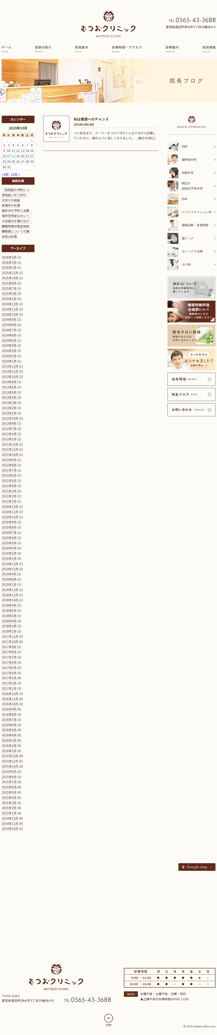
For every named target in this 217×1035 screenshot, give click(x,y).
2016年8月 (9, 714)
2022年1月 (9, 439)
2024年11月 (10, 309)
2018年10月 (10, 600)
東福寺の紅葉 (11, 205)
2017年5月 (9, 667)
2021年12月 (10, 444)
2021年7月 (9, 470)
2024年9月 (9, 319)
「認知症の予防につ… (17, 190)
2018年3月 (9, 626)
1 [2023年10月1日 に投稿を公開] (32, 140)
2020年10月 (10, 517)
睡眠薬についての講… (17, 231)
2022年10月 (10, 418)
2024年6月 (9, 335)
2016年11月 (10, 699)
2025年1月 (9, 298)
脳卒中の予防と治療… (17, 210)
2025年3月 (9, 293)
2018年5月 (9, 615)
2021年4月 (9, 486)
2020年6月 (9, 538)
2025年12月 (10, 272)
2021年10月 (10, 454)
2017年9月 (9, 647)
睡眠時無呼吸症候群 (15, 226)
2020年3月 (9, 553)
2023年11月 (10, 371)
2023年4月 (9, 397)
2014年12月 (10, 818)
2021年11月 (10, 449)
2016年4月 (9, 735)
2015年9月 (9, 771)
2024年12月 (10, 304)
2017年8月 (9, 652)
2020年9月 (9, 522)
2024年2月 (9, 356)
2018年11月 (10, 595)
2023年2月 (9, 408)
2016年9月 (9, 709)
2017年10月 (10, 641)
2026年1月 (9, 267)
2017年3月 (9, 678)
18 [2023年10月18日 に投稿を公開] (13, 156)
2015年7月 (9, 782)
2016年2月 (9, 745)
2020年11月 (10, 512)
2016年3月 (9, 740)
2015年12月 (10, 756)
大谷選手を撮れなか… (17, 221)
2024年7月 (9, 330)
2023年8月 (9, 382)
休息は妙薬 (9, 236)
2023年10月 (10, 376)
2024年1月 (9, 361)
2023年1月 (9, 413)
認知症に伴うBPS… (15, 195)
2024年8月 (9, 324)
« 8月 (5, 174)
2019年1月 (9, 584)
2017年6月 (9, 662)
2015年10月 (10, 766)
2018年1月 (9, 631)
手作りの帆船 (11, 200)
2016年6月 (9, 725)
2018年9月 (9, 605)
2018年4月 (9, 621)
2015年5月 (9, 792)
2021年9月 (9, 460)
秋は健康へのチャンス (91, 119)
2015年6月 (9, 787)
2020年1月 (9, 558)
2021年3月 (9, 491)
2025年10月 (10, 278)
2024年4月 (9, 345)
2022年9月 (9, 423)
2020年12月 (10, 506)
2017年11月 (10, 636)
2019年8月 (9, 579)
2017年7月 (9, 657)
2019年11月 (10, 569)
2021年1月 (9, 501)
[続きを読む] (146, 138)
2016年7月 (9, 719)
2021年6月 (9, 475)
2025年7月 (9, 288)
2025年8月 (9, 283)
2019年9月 (9, 574)
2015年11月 (10, 761)
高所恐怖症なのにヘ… (17, 216)
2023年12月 (10, 366)
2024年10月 (10, 314)
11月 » (15, 174)
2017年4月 (9, 673)
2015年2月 (9, 808)
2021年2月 (9, 496)
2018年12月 (10, 589)
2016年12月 (10, 693)
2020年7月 (9, 532)
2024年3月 (9, 350)
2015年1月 (9, 813)
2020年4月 (9, 548)
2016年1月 (9, 751)
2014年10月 (10, 828)
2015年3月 (9, 803)
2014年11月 (10, 823)
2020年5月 (9, 543)
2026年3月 (9, 257)
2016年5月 (9, 730)
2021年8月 (9, 465)
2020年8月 (9, 527)
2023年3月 (9, 402)
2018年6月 (9, 610)
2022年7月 (9, 428)
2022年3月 (9, 434)
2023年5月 (9, 392)
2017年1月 (9, 688)
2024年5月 (9, 340)
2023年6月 (9, 387)
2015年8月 (9, 777)
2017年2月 (9, 683)
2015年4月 (9, 797)
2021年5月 (9, 480)
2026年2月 (9, 262)
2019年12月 (10, 563)
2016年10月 (10, 704)
